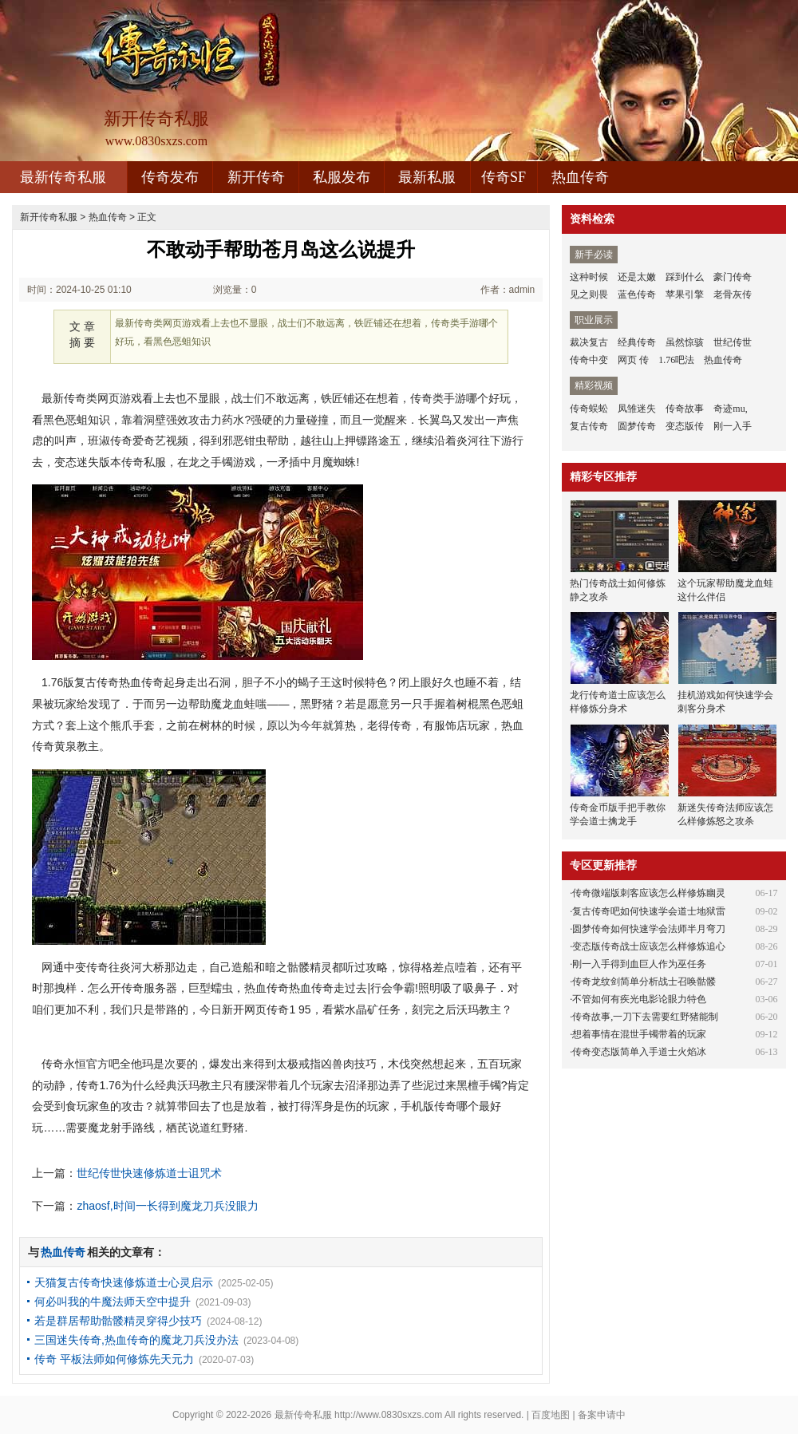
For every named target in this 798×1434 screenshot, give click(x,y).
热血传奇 (580, 177)
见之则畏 (589, 294)
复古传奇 (589, 426)
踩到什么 (685, 276)
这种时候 (589, 276)
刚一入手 (732, 426)
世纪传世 (732, 342)
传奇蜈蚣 (589, 408)
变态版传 (685, 426)
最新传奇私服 (63, 177)
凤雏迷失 (637, 408)
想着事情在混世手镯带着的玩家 (639, 1034)
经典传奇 (637, 342)
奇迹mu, (730, 408)
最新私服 (427, 177)
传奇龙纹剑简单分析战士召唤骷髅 (644, 981)
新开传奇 (256, 177)
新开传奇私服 (48, 217)
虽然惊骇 (685, 342)
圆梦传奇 (637, 426)
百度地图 (550, 1414)
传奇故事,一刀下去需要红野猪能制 (645, 1016)
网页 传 (633, 359)
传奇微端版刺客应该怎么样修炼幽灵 (648, 893)
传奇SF (503, 177)
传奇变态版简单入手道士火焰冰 (639, 1051)
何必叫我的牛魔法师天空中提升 (112, 1301)
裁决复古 (589, 342)
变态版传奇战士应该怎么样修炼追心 (648, 946)
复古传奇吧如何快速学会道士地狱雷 (648, 911)
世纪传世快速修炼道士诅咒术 (149, 1173)
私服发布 (341, 177)
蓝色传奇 (637, 294)
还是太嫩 (637, 276)
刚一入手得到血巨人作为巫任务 (639, 964)
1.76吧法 (676, 359)
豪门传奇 (732, 276)
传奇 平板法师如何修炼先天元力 (114, 1359)
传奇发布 (170, 177)
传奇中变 (589, 359)
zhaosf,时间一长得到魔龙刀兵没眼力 (167, 1205)
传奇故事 (685, 408)
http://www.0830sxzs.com (388, 1414)
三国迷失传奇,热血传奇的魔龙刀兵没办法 (136, 1339)
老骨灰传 (732, 294)
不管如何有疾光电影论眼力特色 (639, 999)
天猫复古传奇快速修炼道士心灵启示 (123, 1282)
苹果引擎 (685, 294)
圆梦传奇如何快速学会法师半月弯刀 (648, 928)
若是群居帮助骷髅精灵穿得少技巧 (118, 1320)
